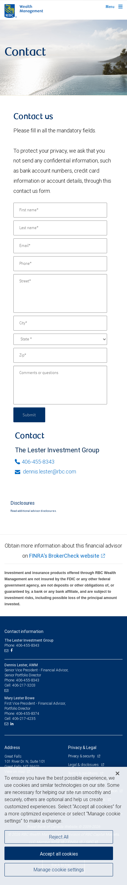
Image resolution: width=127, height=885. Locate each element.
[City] (60, 323)
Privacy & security (82, 756)
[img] (63, 58)
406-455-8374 (27, 713)
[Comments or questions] (60, 385)
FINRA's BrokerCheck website (64, 555)
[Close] (117, 773)
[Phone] (60, 263)
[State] (60, 339)
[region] (63, 826)
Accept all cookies (59, 854)
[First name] (60, 210)
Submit (29, 414)
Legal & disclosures (84, 764)
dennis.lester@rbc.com (45, 471)
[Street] (60, 293)
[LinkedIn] (12, 723)
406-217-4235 (23, 718)
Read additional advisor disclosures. (33, 511)
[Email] (60, 245)
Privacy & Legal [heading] (82, 747)
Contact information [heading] (23, 631)
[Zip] (60, 355)
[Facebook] (12, 650)
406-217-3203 (23, 685)
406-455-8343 (34, 461)
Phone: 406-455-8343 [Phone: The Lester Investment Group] (21, 645)
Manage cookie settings (59, 870)
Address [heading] (12, 747)
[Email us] (7, 650)
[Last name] (60, 228)
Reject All (58, 837)
